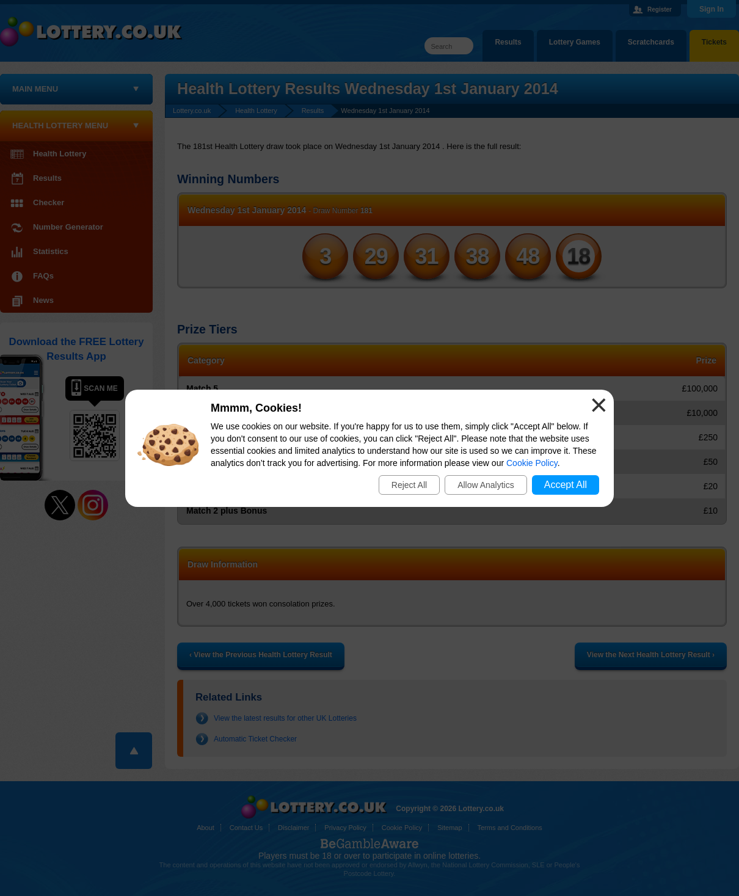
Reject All (409, 485)
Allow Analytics (485, 485)
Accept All (565, 484)
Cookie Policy (532, 463)
